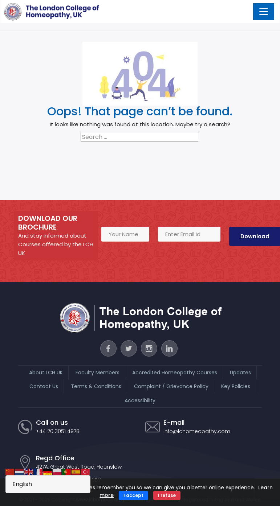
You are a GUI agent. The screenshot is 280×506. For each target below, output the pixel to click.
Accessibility (140, 400)
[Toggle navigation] (264, 11)
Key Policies (235, 386)
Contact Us (43, 386)
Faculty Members (97, 372)
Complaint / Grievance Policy (171, 386)
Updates (240, 372)
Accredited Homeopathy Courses (174, 372)
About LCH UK (46, 372)
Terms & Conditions (96, 386)
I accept (133, 495)
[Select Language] (47, 484)
